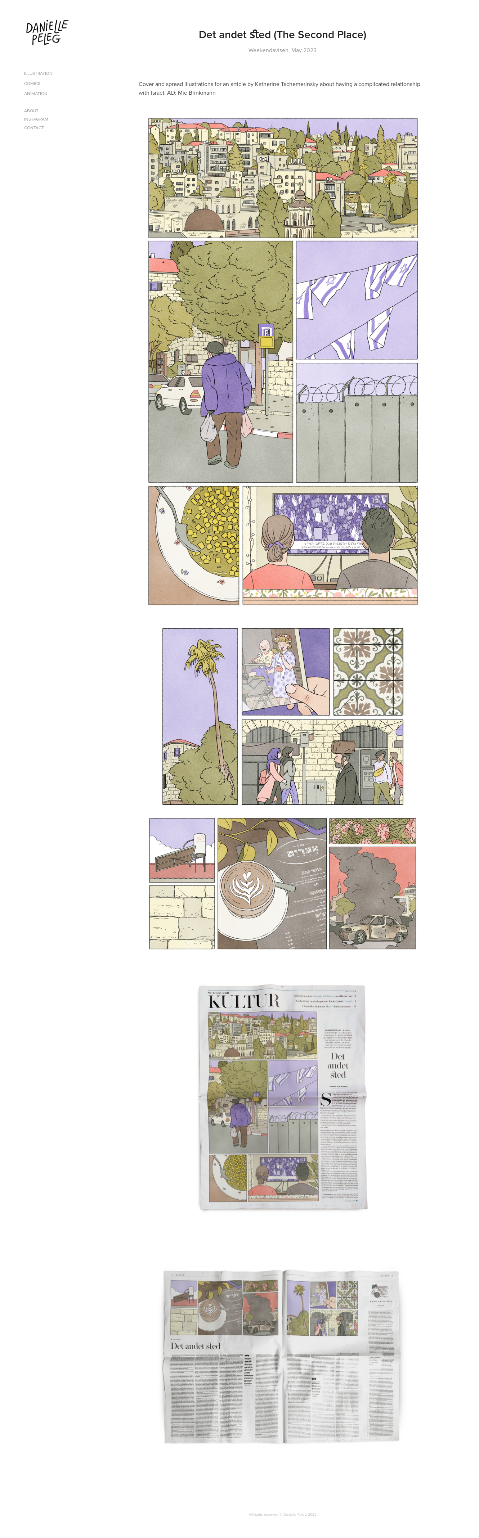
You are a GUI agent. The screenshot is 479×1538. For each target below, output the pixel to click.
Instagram (36, 119)
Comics (32, 83)
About (31, 111)
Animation (36, 93)
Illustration (38, 73)
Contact (34, 128)
